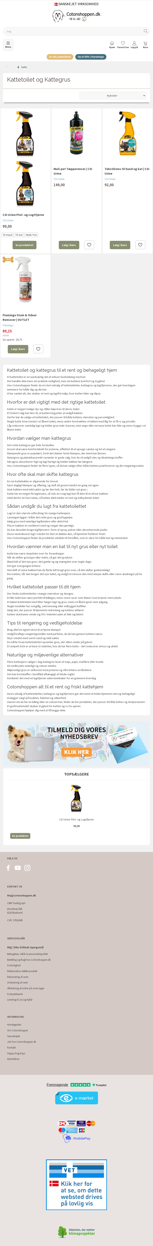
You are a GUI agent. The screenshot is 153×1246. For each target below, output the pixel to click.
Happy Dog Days (16, 1053)
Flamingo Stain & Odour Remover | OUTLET (20, 318)
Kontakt (11, 1047)
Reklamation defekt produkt (22, 971)
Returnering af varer (17, 977)
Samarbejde (13, 1036)
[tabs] (145, 45)
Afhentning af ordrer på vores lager (25, 988)
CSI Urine (8, 221)
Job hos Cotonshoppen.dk (21, 1041)
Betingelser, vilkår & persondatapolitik (27, 954)
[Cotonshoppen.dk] (76, 16)
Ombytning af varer (17, 982)
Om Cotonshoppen (17, 1030)
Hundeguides (14, 1024)
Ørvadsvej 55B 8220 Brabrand (15, 910)
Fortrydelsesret (15, 994)
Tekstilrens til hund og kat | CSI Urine (127, 171)
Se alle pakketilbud (58, 57)
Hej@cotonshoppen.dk (21, 895)
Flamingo (8, 326)
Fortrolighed (14, 965)
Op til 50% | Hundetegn (92, 57)
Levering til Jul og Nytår (19, 999)
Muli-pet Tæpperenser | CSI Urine (73, 171)
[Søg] (146, 31)
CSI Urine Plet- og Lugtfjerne (23, 215)
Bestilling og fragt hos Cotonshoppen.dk (29, 959)
